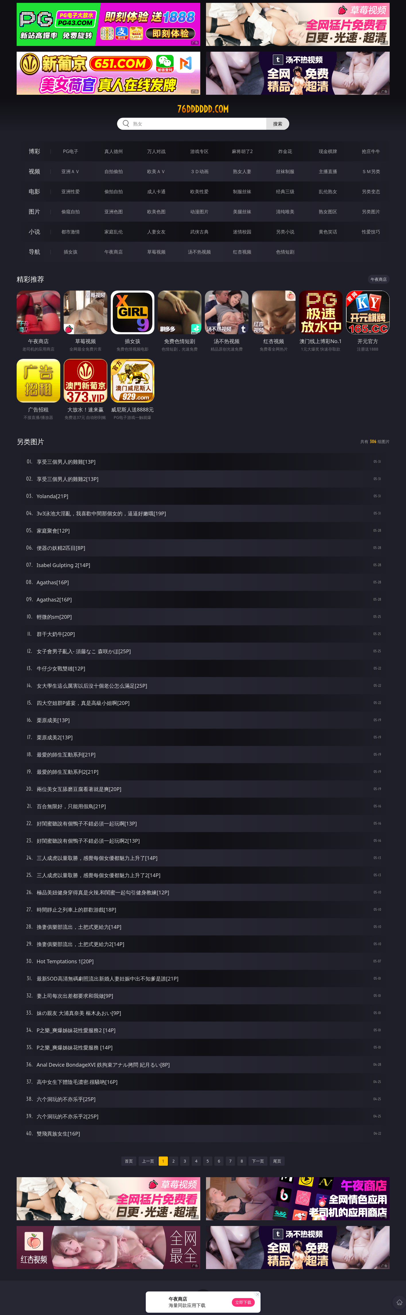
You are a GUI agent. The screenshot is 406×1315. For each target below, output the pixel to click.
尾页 (277, 1161)
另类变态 (371, 191)
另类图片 (371, 211)
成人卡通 (156, 191)
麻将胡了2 (242, 151)
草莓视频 (156, 252)
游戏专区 (199, 151)
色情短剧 (285, 252)
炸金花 (285, 151)
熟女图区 (328, 211)
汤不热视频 (199, 252)
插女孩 (70, 252)
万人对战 (156, 151)
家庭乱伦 (113, 232)
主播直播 (328, 171)
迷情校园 (242, 232)
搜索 (277, 124)
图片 (34, 211)
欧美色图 (156, 211)
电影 (34, 191)
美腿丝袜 (242, 211)
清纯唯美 (285, 211)
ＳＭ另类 (371, 171)
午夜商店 (113, 252)
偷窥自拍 (70, 211)
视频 (34, 171)
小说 (34, 231)
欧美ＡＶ (156, 171)
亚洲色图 (113, 211)
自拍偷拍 (113, 171)
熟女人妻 (242, 171)
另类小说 (285, 232)
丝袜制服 (285, 171)
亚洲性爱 (70, 191)
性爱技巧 (371, 232)
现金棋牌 (328, 151)
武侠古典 (199, 232)
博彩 (34, 151)
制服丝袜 (242, 191)
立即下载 (243, 1302)
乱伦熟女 (328, 191)
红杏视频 (242, 252)
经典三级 (285, 191)
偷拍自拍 (113, 191)
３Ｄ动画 (199, 171)
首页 (129, 1161)
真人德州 (113, 151)
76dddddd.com (203, 109)
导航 (34, 252)
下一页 (258, 1161)
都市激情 (70, 232)
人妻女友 (156, 232)
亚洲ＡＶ (70, 171)
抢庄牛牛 (371, 151)
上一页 (148, 1161)
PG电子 (70, 151)
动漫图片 (199, 211)
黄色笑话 (328, 232)
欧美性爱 (199, 191)
